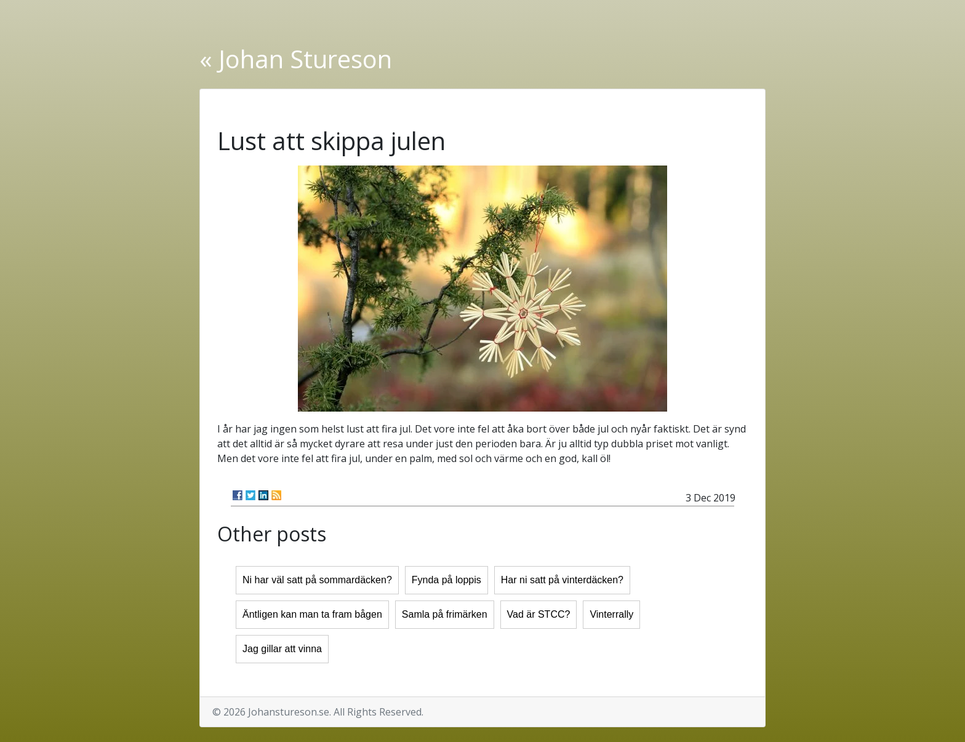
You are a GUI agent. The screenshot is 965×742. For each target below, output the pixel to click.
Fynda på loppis (446, 580)
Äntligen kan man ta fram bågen (312, 614)
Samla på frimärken (444, 614)
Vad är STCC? (539, 614)
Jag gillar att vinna (282, 649)
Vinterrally (611, 614)
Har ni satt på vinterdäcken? (562, 580)
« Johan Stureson (295, 59)
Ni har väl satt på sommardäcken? (317, 580)
